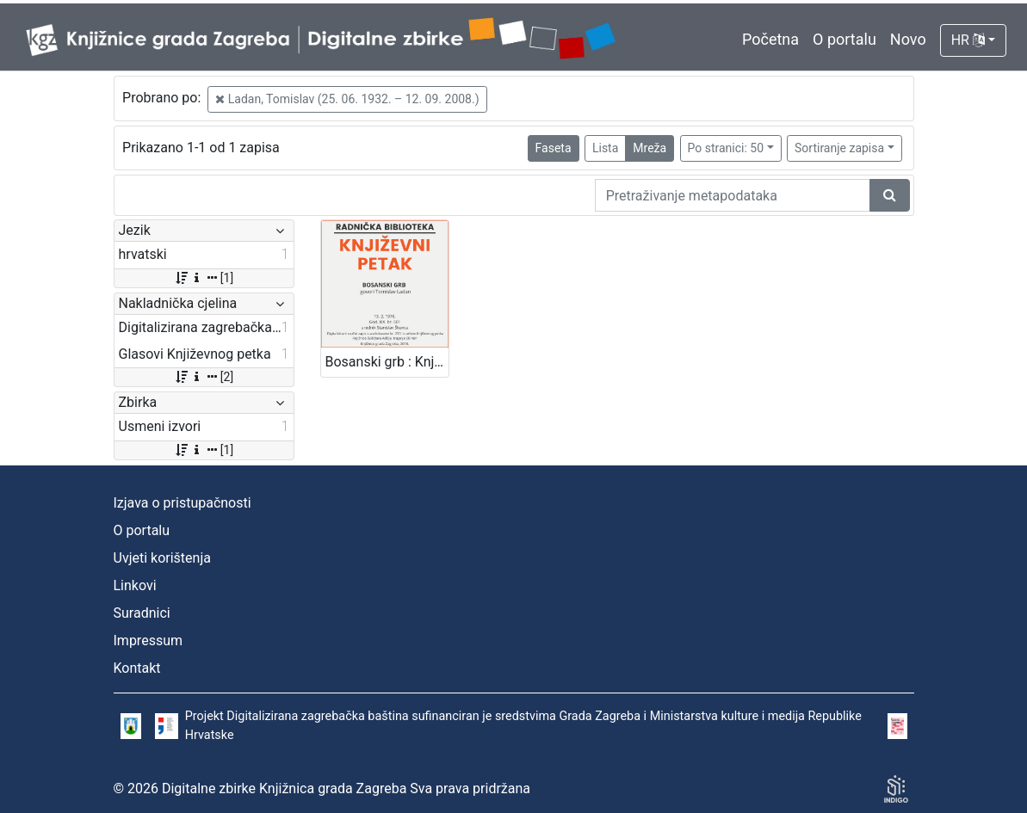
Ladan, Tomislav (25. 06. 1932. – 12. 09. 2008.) (347, 99)
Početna (770, 39)
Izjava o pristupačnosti (182, 503)
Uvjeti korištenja (162, 558)
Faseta (553, 148)
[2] (203, 377)
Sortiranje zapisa (839, 148)
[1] (203, 278)
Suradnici (142, 613)
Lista (605, 148)
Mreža (649, 148)
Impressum (148, 640)
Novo (908, 39)
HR (968, 40)
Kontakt (137, 668)
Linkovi (135, 585)
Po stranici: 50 (726, 148)
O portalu (844, 39)
